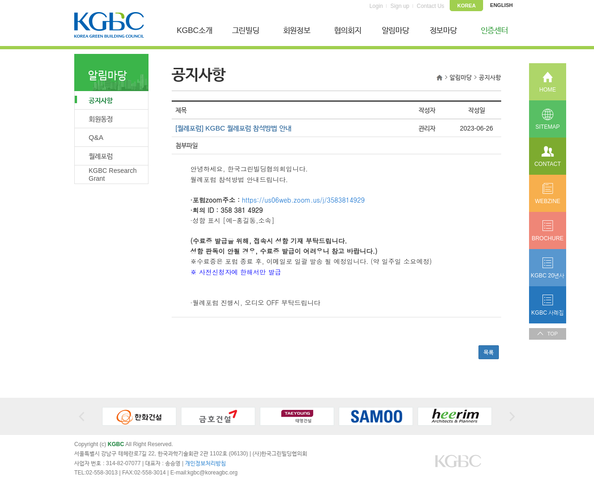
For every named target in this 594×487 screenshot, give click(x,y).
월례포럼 (101, 156)
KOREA (466, 5)
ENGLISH (501, 5)
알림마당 (395, 30)
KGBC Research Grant (112, 174)
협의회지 (348, 30)
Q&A (96, 137)
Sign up (399, 6)
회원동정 (101, 119)
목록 (489, 352)
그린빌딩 (245, 30)
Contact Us (430, 6)
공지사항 (94, 100)
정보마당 (443, 30)
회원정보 (296, 30)
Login (376, 6)
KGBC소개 (195, 30)
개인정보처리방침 (205, 463)
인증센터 (494, 30)
